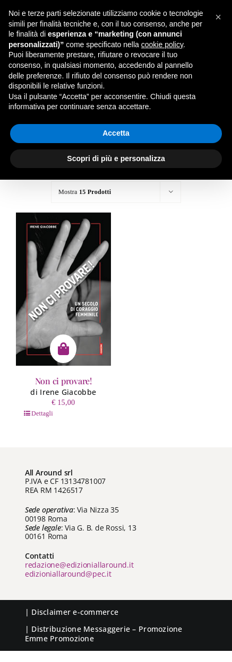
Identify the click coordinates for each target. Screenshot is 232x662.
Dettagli (42, 413)
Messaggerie (106, 629)
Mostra (84, 192)
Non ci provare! (63, 380)
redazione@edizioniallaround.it (79, 565)
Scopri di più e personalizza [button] (116, 158)
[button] (218, 16)
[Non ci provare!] (63, 289)
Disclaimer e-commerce (74, 612)
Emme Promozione (59, 638)
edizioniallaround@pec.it (68, 574)
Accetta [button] (116, 133)
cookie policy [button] (162, 44)
